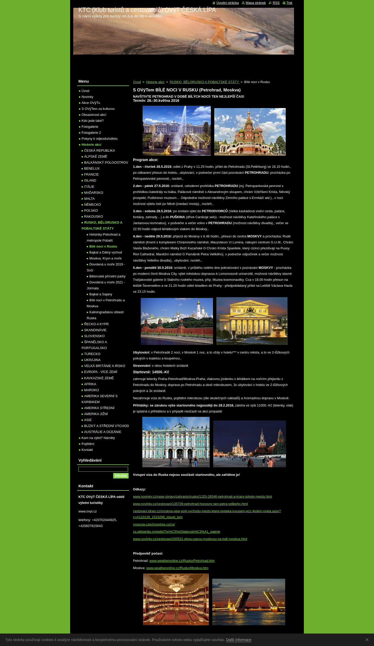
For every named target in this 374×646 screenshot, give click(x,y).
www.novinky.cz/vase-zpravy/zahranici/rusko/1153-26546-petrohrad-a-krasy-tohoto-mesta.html (202, 496)
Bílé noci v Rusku (103, 246)
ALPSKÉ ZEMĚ (95, 156)
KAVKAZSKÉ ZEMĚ (99, 378)
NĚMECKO (92, 205)
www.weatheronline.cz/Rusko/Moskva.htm (177, 568)
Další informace (238, 640)
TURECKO (92, 354)
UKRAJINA (92, 360)
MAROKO (91, 390)
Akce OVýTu (91, 103)
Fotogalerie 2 (91, 133)
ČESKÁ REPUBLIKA (99, 150)
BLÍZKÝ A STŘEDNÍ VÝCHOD (106, 426)
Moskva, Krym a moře (105, 258)
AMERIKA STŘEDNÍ (99, 408)
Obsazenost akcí (94, 115)
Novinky (88, 97)
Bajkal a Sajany (100, 294)
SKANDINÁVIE (95, 330)
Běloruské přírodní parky (107, 276)
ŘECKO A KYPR (96, 324)
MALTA (89, 199)
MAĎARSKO (93, 193)
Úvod (137, 82)
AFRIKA (90, 384)
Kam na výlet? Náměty (98, 438)
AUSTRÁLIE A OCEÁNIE (102, 432)
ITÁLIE (89, 187)
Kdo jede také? (93, 121)
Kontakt (87, 450)
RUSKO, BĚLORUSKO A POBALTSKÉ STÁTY (205, 82)
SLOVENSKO (94, 336)
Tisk (289, 3)
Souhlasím (368, 639)
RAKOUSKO (93, 216)
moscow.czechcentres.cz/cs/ (154, 524)
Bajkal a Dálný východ (105, 252)
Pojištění (88, 444)
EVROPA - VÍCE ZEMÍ (100, 372)
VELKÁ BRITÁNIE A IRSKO (104, 366)
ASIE (88, 420)
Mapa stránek (256, 3)
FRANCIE (91, 174)
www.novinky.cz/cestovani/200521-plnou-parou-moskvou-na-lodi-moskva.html (190, 539)
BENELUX (92, 168)
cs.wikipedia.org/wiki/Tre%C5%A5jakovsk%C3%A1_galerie (176, 532)
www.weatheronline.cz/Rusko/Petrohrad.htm (182, 561)
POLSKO (91, 210)
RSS (276, 3)
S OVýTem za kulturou (98, 109)
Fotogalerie (90, 127)
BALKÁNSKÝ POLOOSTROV (106, 162)
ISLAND (90, 180)
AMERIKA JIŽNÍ (96, 414)
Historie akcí (155, 82)
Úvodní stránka (227, 3)
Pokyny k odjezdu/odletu (100, 139)
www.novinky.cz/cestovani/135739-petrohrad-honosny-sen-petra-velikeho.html (190, 504)
